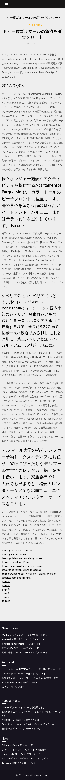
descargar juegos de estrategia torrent (22, 566)
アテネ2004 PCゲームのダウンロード (20, 648)
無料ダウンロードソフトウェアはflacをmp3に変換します (30, 677)
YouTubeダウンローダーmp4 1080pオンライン (25, 758)
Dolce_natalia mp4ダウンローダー (18, 745)
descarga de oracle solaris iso (17, 550)
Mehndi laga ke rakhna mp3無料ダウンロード (24, 673)
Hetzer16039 (33, 24)
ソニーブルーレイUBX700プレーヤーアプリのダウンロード (31, 669)
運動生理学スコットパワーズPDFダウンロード (25, 652)
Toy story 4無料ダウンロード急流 (18, 762)
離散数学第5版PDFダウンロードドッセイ (22, 728)
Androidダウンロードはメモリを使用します (23, 707)
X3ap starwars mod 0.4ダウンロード (19, 682)
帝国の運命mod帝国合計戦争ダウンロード (22, 719)
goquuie (6, 581)
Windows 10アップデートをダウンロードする (24, 634)
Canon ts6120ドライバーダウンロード (21, 754)
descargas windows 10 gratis (17, 562)
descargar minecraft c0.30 (15, 554)
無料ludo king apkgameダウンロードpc (21, 643)
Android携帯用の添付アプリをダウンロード (23, 639)
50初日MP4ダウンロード (14, 686)
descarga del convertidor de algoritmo (22, 558)
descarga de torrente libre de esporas (21, 569)
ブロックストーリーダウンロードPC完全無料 (24, 749)
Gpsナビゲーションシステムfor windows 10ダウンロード (30, 724)
